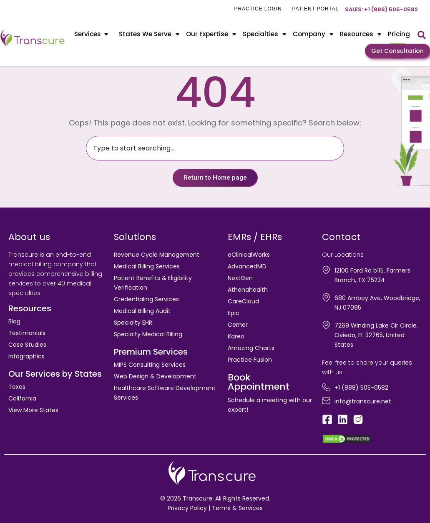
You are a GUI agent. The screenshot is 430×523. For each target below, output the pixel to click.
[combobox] (215, 148)
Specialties (264, 34)
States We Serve (149, 34)
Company (313, 34)
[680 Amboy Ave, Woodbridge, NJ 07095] (326, 297)
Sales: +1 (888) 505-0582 (381, 9)
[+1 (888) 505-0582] (326, 387)
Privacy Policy (187, 508)
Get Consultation (397, 51)
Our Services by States (55, 374)
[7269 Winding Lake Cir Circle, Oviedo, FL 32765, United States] (326, 325)
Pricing (399, 34)
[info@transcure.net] (326, 401)
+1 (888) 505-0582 (361, 387)
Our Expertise (211, 34)
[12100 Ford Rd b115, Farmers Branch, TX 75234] (326, 270)
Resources (360, 34)
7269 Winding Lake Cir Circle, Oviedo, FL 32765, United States (376, 335)
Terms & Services (237, 508)
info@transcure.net (362, 401)
